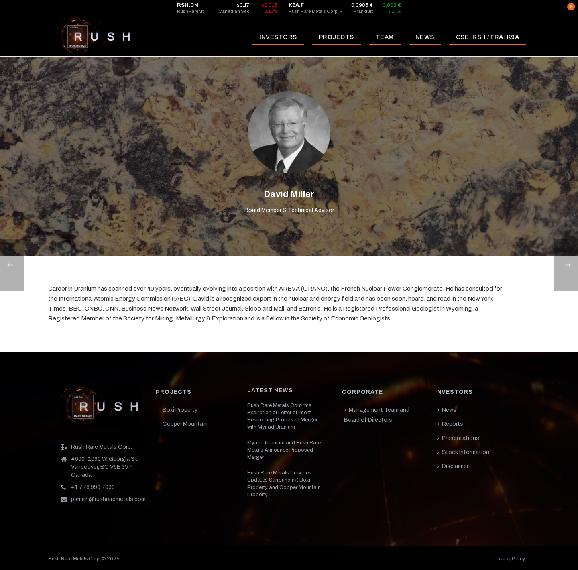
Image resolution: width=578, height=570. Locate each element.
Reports (450, 424)
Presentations (458, 438)
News (446, 410)
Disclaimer (452, 466)
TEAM (385, 37)
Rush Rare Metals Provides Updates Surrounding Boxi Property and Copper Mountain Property (284, 483)
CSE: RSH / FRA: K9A (487, 37)
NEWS (424, 37)
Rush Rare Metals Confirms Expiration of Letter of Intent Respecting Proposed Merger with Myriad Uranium (282, 416)
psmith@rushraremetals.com (108, 499)
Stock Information (463, 452)
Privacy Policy (510, 559)
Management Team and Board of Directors (376, 415)
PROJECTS (336, 37)
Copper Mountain (183, 424)
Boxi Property (177, 410)
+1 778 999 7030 (93, 487)
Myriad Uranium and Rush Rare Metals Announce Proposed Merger (284, 450)
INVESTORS (278, 37)
